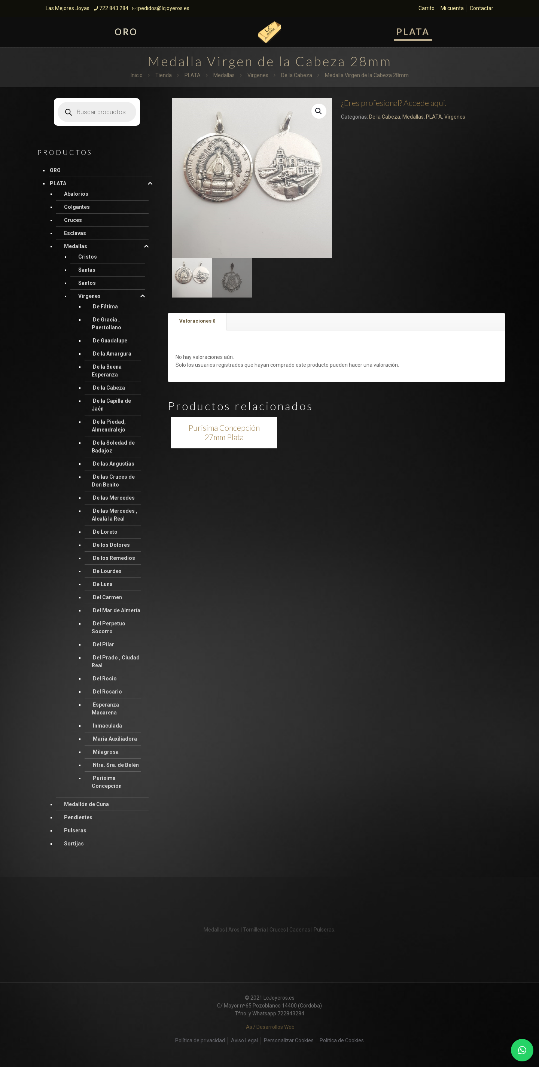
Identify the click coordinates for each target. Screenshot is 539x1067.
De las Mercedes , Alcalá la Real (114, 515)
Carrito (426, 8)
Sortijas (74, 844)
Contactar (481, 8)
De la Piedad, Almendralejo (109, 426)
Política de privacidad (200, 1040)
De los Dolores (111, 545)
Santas (86, 270)
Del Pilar (103, 644)
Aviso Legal (244, 1040)
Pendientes (78, 817)
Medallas (224, 75)
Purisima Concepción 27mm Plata (224, 432)
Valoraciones (197, 321)
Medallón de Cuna (86, 804)
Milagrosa (106, 752)
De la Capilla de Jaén (111, 405)
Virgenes (257, 75)
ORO (55, 170)
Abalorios (76, 194)
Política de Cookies (342, 1040)
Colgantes (77, 207)
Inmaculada (107, 726)
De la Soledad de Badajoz (113, 447)
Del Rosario (107, 692)
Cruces (73, 220)
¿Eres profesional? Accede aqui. (394, 102)
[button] (318, 111)
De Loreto (105, 532)
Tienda (163, 75)
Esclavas (75, 233)
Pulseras (75, 830)
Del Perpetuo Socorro (108, 627)
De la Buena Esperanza (107, 371)
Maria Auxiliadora (115, 739)
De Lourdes (107, 571)
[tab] (197, 321)
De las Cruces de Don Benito (113, 481)
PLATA (193, 75)
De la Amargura (112, 354)
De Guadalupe (110, 341)
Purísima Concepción (107, 782)
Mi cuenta (452, 8)
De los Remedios (114, 558)
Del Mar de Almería (116, 610)
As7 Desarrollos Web (270, 1027)
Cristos (87, 257)
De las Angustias (113, 464)
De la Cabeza (296, 75)
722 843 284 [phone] (113, 8)
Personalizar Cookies (289, 1040)
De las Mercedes (114, 498)
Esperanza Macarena (105, 709)
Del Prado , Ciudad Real (116, 661)
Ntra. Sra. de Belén (116, 765)
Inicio (137, 75)
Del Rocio (105, 679)
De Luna (103, 584)
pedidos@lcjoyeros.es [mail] (163, 8)
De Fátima (105, 307)
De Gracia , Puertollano (106, 323)
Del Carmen (107, 597)
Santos (87, 283)
